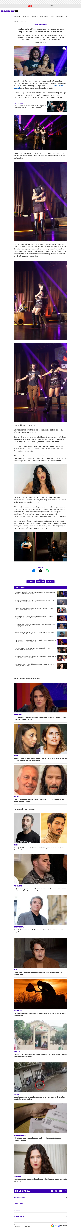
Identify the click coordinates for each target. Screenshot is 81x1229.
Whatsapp (47, 571)
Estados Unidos (59, 16)
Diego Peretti (26, 16)
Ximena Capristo (16, 16)
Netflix (52, 16)
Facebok (34, 571)
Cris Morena (50, 581)
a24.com (50, 6)
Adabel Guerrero (44, 16)
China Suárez (35, 16)
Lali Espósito (31, 581)
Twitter (40, 571)
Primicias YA (16, 21)
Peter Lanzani (40, 581)
